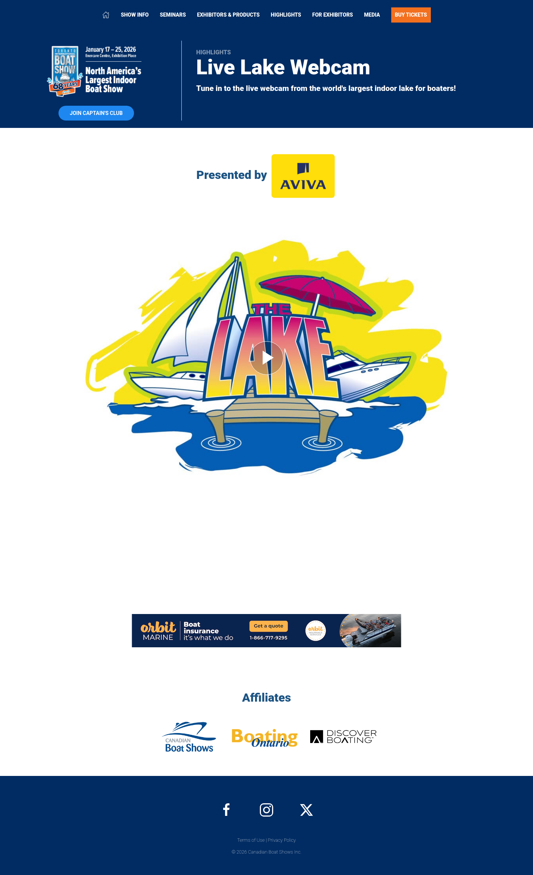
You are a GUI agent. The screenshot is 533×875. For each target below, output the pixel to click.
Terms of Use (251, 840)
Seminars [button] (173, 15)
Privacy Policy (282, 840)
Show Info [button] (134, 15)
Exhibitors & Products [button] (228, 15)
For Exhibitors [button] (332, 15)
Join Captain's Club (96, 113)
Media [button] (372, 15)
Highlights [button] (286, 15)
